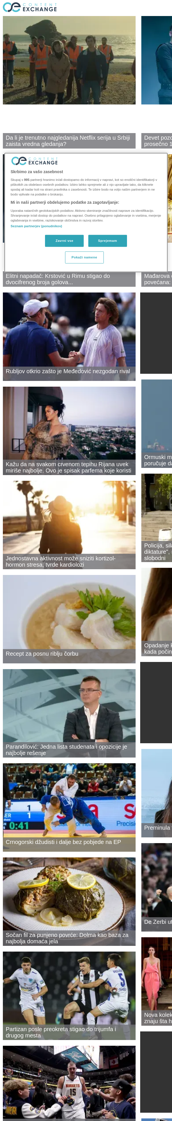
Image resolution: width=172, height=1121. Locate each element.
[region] (86, 212)
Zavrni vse (64, 240)
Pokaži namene (84, 257)
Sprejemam (107, 240)
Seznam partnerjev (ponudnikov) (36, 226)
